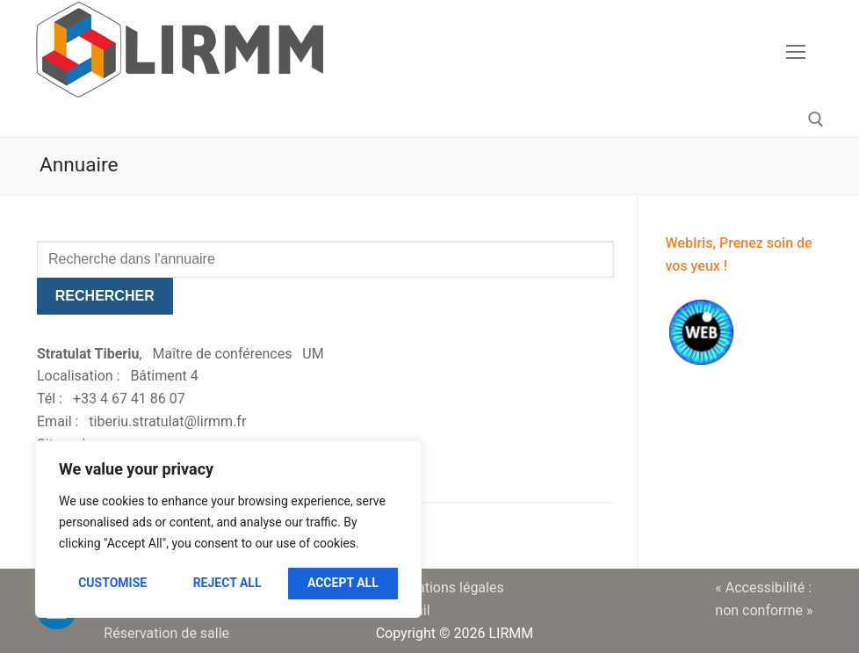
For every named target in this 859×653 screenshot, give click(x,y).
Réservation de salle (166, 633)
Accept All (343, 583)
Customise (112, 583)
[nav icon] (796, 51)
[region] (228, 529)
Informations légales (440, 587)
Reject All (227, 583)
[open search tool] (816, 119)
